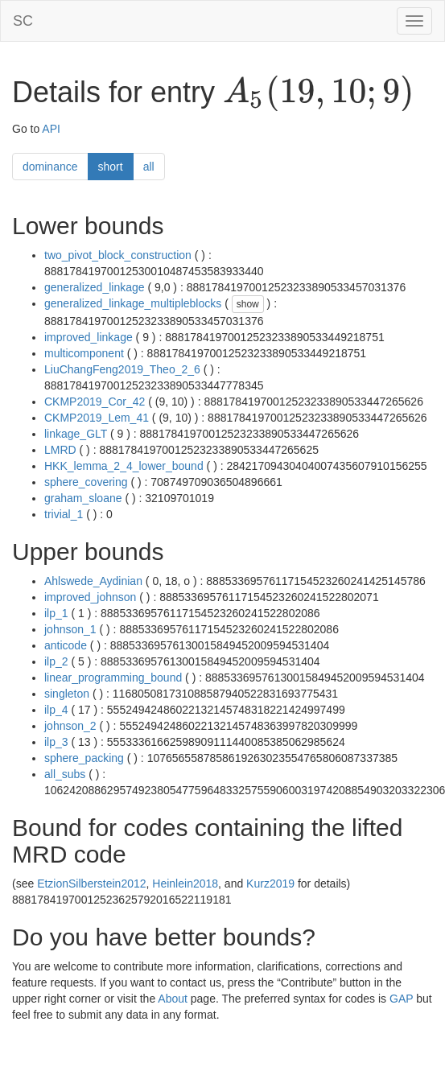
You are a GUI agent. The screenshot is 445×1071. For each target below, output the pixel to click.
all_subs (64, 774)
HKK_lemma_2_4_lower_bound (124, 465)
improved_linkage (88, 337)
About (172, 998)
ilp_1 (56, 613)
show (248, 304)
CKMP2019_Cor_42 (94, 401)
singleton (66, 693)
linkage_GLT (75, 433)
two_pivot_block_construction (118, 255)
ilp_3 (56, 741)
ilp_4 (56, 709)
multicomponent (84, 353)
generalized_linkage (94, 287)
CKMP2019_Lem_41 (96, 417)
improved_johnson (90, 597)
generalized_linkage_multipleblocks (132, 303)
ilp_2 (56, 661)
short (110, 166)
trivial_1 (63, 514)
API (51, 128)
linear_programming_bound (113, 677)
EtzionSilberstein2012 (91, 883)
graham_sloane (83, 498)
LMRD (60, 449)
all (149, 166)
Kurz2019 (270, 883)
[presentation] (318, 93)
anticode (65, 645)
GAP (401, 998)
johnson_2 (70, 725)
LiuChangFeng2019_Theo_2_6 (122, 369)
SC (23, 21)
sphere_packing (84, 758)
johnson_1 (70, 629)
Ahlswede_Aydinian (93, 581)
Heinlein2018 (185, 883)
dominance (50, 166)
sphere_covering (86, 482)
